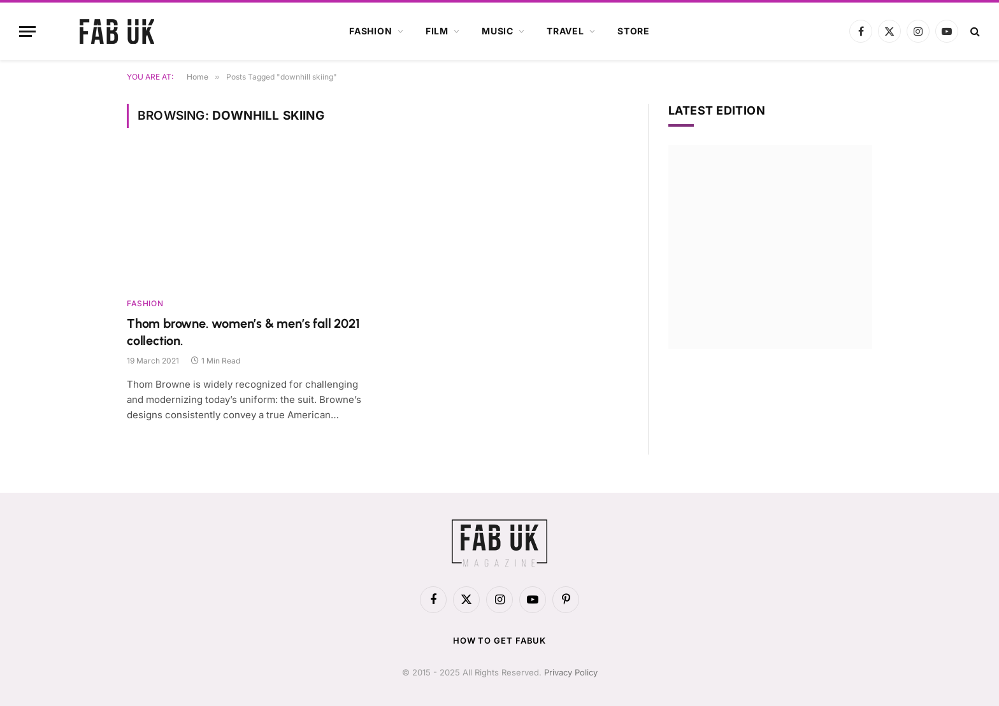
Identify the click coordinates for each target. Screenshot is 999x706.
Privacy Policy (571, 672)
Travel (565, 30)
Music (498, 30)
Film (437, 30)
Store (633, 30)
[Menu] (27, 31)
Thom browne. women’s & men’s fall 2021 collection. (243, 332)
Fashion (370, 30)
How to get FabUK (500, 640)
